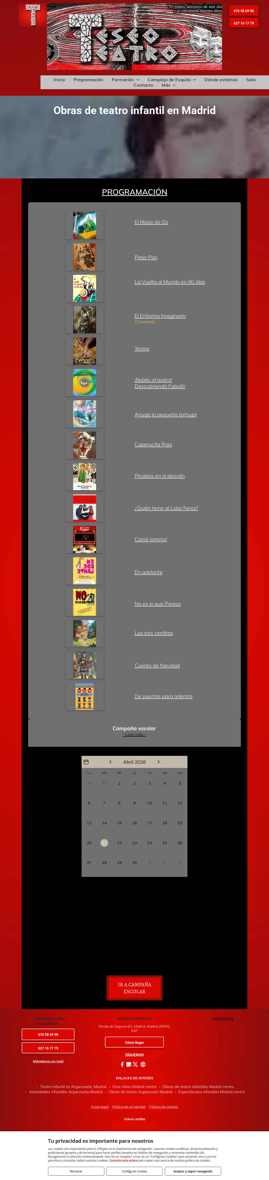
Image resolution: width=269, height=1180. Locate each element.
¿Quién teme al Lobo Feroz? (166, 508)
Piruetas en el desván (160, 475)
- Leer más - (134, 734)
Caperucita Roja (153, 444)
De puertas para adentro (163, 696)
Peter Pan (146, 257)
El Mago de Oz (151, 222)
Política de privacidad (128, 1106)
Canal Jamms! (151, 539)
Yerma (142, 348)
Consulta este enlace (123, 1160)
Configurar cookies (134, 1171)
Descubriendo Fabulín (160, 386)
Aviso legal (99, 1106)
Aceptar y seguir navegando (193, 1171)
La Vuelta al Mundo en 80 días (170, 281)
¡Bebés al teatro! (153, 380)
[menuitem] (59, 79)
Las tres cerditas (154, 633)
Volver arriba (134, 1119)
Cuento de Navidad (157, 665)
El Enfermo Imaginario (160, 315)
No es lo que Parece (158, 603)
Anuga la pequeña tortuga (166, 414)
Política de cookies (163, 1106)
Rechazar (76, 1171)
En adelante (149, 572)
